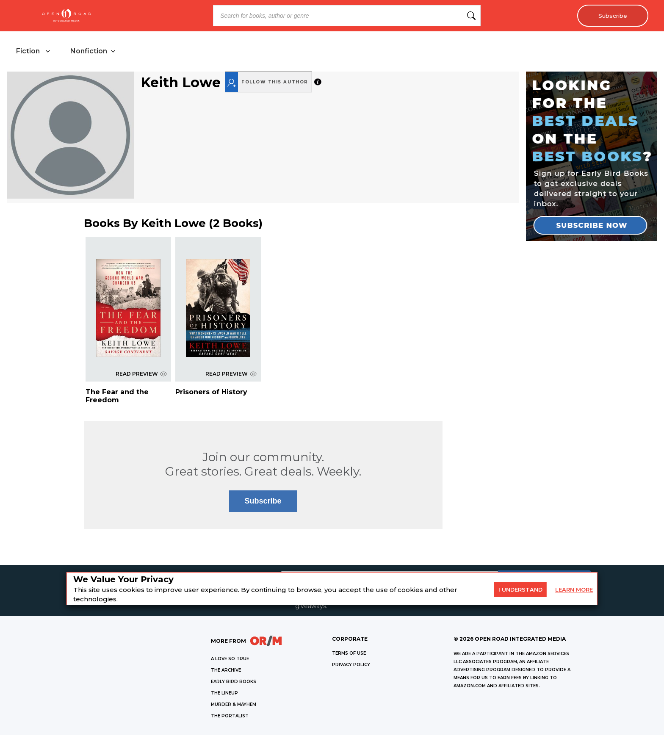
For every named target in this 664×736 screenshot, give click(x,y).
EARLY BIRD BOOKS (233, 682)
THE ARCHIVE (226, 671)
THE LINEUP (224, 694)
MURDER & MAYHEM (233, 705)
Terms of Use (349, 654)
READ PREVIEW (141, 374)
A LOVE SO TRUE (230, 659)
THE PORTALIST (230, 716)
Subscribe (611, 15)
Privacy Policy (351, 665)
